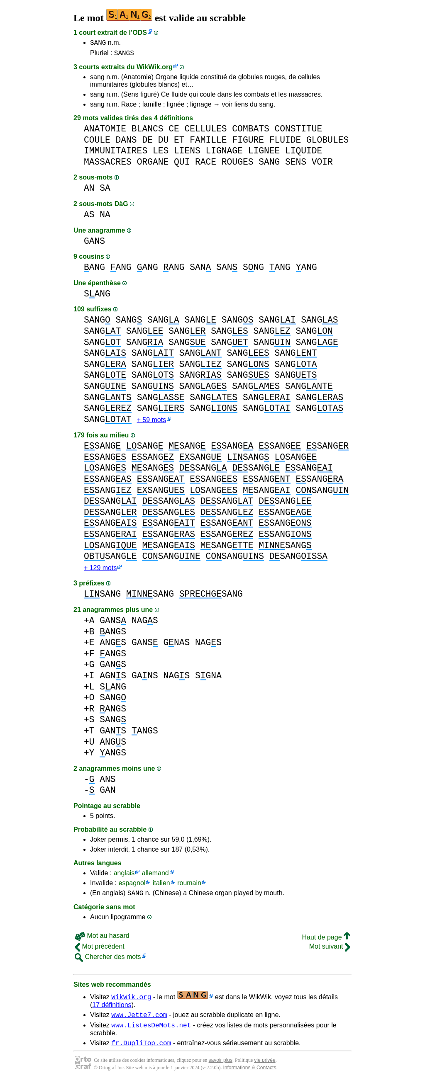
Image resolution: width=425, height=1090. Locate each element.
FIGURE (248, 142)
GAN (107, 794)
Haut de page (326, 942)
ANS (107, 783)
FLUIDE (285, 142)
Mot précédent (100, 951)
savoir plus (220, 1069)
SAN (200, 270)
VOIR (322, 164)
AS (89, 217)
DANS (126, 142)
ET (179, 142)
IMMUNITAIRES (115, 153)
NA (105, 217)
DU (163, 142)
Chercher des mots (108, 962)
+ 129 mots (100, 571)
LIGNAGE (224, 153)
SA (105, 190)
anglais (124, 877)
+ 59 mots (151, 423)
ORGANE (153, 164)
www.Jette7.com (139, 1021)
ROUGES (238, 164)
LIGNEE (264, 153)
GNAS (176, 647)
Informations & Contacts (249, 1077)
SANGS (124, 55)
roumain (189, 887)
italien (161, 887)
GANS (94, 244)
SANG (98, 43)
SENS (295, 164)
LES (161, 153)
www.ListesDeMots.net (151, 1032)
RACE (205, 164)
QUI (182, 164)
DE (147, 142)
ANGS (113, 636)
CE (174, 131)
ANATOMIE (105, 131)
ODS (139, 32)
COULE (97, 142)
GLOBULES (327, 142)
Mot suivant (329, 951)
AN (89, 190)
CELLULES (205, 131)
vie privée (264, 1069)
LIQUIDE (303, 153)
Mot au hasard (102, 940)
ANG (94, 270)
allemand (155, 877)
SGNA (208, 680)
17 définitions (111, 1010)
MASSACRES (108, 164)
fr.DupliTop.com (141, 1051)
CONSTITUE (298, 131)
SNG (253, 270)
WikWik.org (155, 69)
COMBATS (250, 131)
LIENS (187, 153)
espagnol (131, 887)
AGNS (113, 680)
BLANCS (148, 131)
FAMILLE (208, 142)
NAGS (145, 625)
